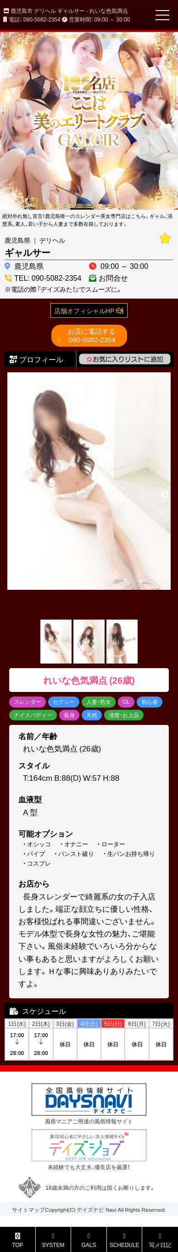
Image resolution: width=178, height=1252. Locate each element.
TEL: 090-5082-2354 (47, 277)
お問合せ (113, 277)
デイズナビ (90, 1209)
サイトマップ (28, 1209)
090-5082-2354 (91, 335)
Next (164, 495)
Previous (13, 495)
